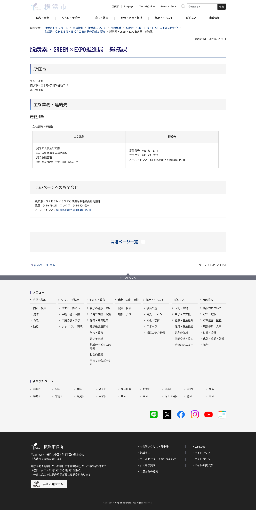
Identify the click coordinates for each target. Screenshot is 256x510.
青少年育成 (96, 338)
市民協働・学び (71, 320)
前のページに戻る (44, 265)
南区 (211, 396)
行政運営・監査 (212, 320)
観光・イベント (155, 299)
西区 (145, 396)
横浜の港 (152, 308)
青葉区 (36, 389)
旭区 (57, 389)
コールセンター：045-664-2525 (158, 459)
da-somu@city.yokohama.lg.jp (73, 209)
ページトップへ (128, 278)
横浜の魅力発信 (156, 332)
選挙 (205, 344)
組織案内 (145, 452)
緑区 (189, 396)
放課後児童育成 (99, 326)
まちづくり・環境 (72, 326)
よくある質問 (147, 465)
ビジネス (179, 299)
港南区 (169, 389)
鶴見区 (81, 396)
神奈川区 (126, 389)
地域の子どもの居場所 (100, 346)
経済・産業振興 (184, 320)
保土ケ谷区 (171, 396)
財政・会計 (209, 332)
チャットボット (168, 6)
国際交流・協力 (184, 338)
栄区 (211, 389)
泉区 (79, 389)
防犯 (36, 326)
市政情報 (78, 28)
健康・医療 (124, 308)
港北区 (191, 389)
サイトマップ (202, 452)
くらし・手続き (70, 299)
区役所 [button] (115, 6)
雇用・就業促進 (184, 326)
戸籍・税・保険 (71, 314)
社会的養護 (96, 354)
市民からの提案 (149, 471)
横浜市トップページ (56, 28)
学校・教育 (96, 332)
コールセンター (147, 6)
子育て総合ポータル (100, 362)
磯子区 (103, 389)
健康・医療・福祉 (128, 299)
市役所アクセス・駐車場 (154, 446)
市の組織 (116, 28)
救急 (36, 320)
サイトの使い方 (204, 465)
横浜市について (97, 28)
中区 (123, 396)
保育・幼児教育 (99, 320)
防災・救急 (39, 299)
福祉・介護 (124, 314)
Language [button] (128, 6)
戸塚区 (103, 396)
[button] (128, 242)
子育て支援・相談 (100, 314)
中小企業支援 (183, 314)
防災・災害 (39, 308)
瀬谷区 (36, 396)
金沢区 (147, 389)
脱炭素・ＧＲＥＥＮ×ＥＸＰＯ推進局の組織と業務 (75, 31)
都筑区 (59, 396)
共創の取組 (181, 332)
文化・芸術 (153, 320)
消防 (36, 314)
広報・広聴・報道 (213, 338)
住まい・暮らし (71, 308)
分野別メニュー (184, 344)
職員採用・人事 (212, 326)
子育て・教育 (97, 299)
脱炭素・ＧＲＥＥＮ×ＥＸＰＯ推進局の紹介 (152, 28)
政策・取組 (209, 314)
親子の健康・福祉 (100, 308)
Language (200, 446)
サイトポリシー (204, 459)
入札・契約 (181, 308)
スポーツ (152, 326)
